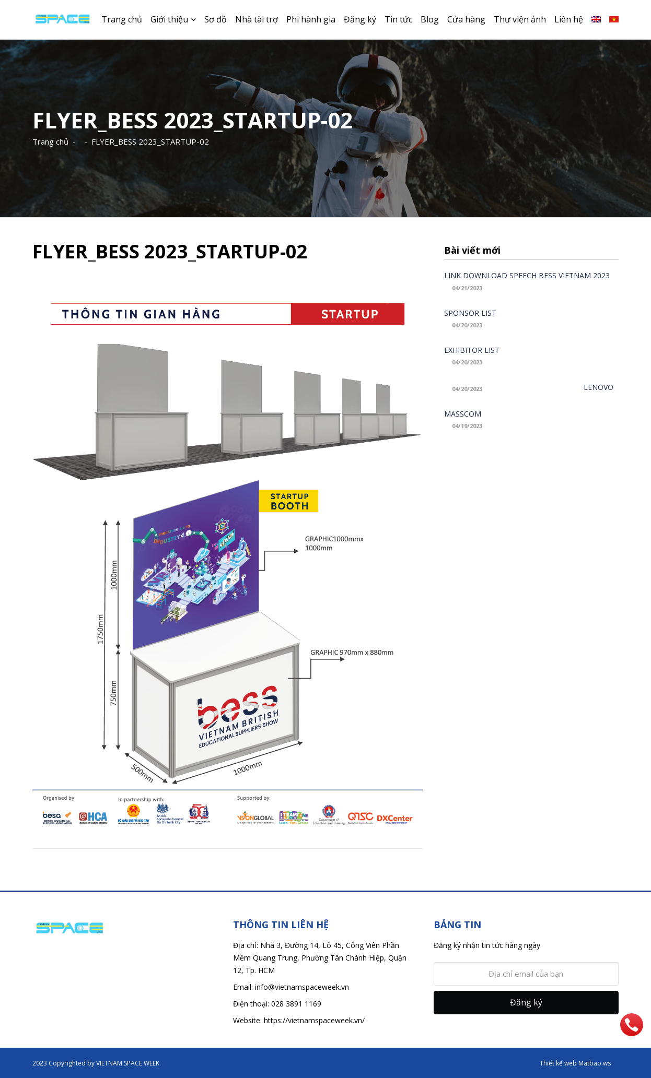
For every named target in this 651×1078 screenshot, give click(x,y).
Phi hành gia (310, 19)
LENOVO (598, 387)
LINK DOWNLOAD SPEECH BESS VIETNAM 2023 (527, 275)
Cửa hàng (466, 19)
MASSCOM (462, 414)
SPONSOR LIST (470, 313)
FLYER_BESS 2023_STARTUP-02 (150, 141)
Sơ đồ (215, 19)
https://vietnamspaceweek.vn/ (314, 1020)
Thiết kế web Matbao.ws (575, 1063)
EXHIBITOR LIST (471, 350)
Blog (430, 19)
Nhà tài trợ (256, 19)
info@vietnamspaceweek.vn (302, 987)
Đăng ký (360, 19)
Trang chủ (121, 19)
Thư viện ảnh (520, 19)
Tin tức (398, 19)
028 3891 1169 (296, 1004)
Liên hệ (568, 19)
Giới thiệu (169, 19)
